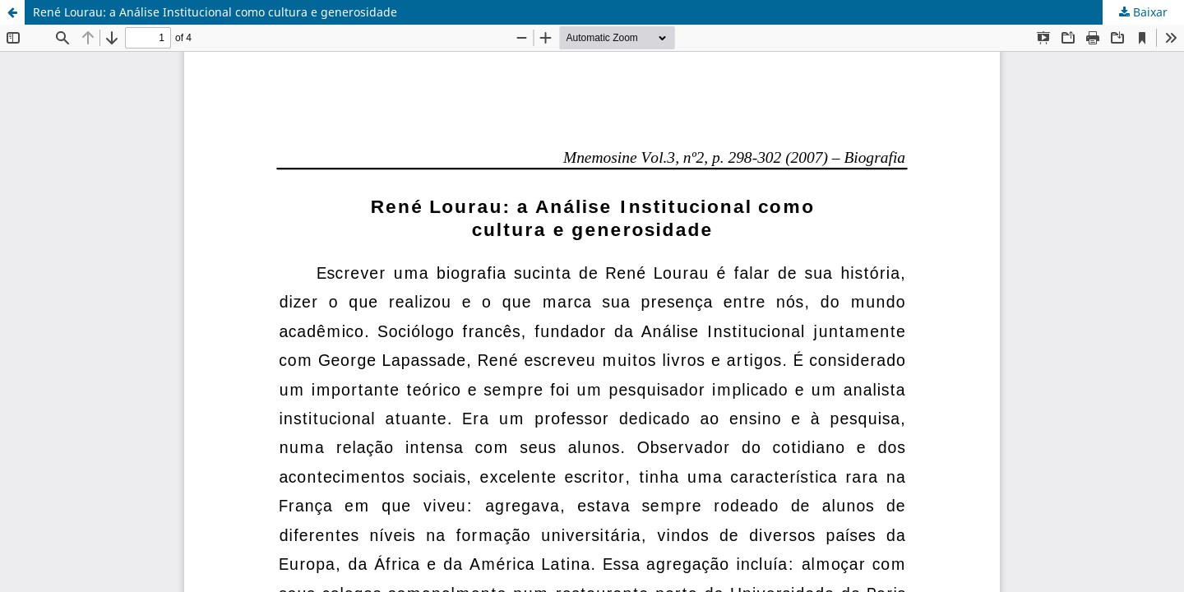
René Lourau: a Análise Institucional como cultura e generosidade (215, 12)
